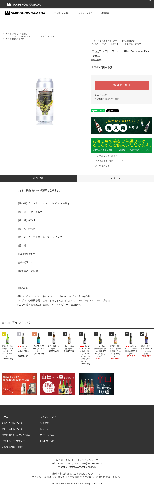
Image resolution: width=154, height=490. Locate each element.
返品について (101, 95)
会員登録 (44, 422)
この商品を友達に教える (104, 156)
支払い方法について (12, 422)
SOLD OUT (122, 85)
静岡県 (21, 39)
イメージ (115, 178)
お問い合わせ (47, 440)
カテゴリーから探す (59, 13)
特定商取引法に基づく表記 (107, 99)
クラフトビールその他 (18, 34)
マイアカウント (48, 416)
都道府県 (13, 39)
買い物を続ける (100, 165)
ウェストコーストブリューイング (43, 36)
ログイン (44, 428)
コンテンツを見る (82, 13)
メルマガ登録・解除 (12, 447)
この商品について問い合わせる (107, 161)
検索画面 (103, 13)
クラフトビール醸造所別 (19, 36)
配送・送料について (12, 428)
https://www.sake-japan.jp (82, 467)
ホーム (4, 34)
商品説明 (38, 178)
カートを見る (47, 434)
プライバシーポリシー (13, 440)
